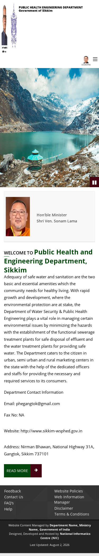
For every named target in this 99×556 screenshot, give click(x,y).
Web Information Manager (69, 499)
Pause (94, 182)
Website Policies (68, 491)
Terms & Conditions (71, 514)
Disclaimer (63, 508)
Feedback (12, 491)
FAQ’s (9, 502)
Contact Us (13, 496)
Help (8, 509)
